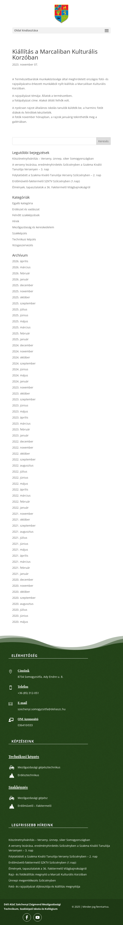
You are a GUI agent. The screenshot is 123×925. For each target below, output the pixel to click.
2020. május (20, 622)
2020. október (21, 592)
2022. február (21, 501)
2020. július (19, 609)
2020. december (22, 579)
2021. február (21, 568)
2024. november (22, 351)
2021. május (20, 549)
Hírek (15, 221)
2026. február (21, 273)
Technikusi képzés (24, 239)
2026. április (20, 261)
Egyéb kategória (22, 203)
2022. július (19, 471)
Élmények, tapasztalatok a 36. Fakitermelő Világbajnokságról (51, 187)
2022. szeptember (24, 459)
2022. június (20, 477)
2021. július (19, 537)
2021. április (20, 555)
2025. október (21, 297)
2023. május (20, 411)
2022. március (21, 495)
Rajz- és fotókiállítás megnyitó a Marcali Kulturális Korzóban (48, 874)
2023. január (20, 435)
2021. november (22, 513)
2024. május (20, 375)
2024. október (21, 357)
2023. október (21, 393)
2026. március (21, 267)
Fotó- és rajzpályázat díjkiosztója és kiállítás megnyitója (44, 886)
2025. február (21, 333)
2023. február (21, 429)
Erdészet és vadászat (26, 209)
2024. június (20, 369)
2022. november (22, 447)
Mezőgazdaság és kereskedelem (33, 227)
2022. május (20, 483)
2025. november (22, 291)
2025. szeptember (24, 303)
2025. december (22, 285)
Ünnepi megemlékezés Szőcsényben (32, 880)
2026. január (20, 279)
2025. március (21, 327)
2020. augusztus (22, 604)
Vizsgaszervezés (22, 245)
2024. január (20, 381)
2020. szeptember (24, 598)
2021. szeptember (24, 525)
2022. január (20, 507)
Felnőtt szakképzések (26, 215)
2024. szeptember (24, 363)
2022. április (20, 489)
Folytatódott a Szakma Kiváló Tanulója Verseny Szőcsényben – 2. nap (56, 175)
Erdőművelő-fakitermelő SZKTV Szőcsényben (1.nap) (46, 181)
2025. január (20, 339)
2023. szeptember (24, 399)
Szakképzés (19, 233)
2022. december (22, 441)
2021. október (21, 519)
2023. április (20, 417)
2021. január (20, 574)
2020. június (20, 616)
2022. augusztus (22, 465)
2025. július (19, 309)
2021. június (20, 544)
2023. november (22, 387)
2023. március (21, 423)
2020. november (22, 585)
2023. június (20, 405)
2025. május (20, 321)
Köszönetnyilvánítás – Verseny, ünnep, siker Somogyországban (53, 158)
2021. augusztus (22, 531)
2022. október (21, 453)
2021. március (21, 561)
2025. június (20, 315)
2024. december (22, 345)
